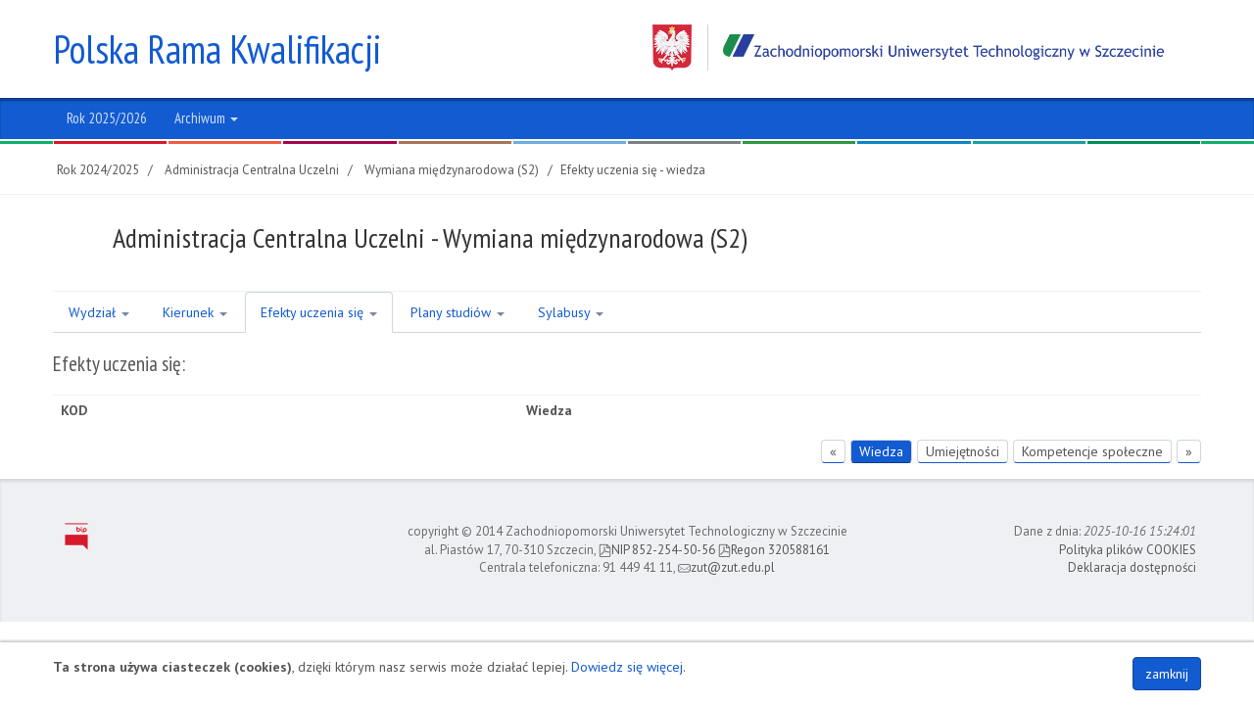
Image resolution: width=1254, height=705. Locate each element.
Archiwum (206, 118)
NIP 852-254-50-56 (657, 549)
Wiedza (881, 451)
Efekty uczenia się (319, 312)
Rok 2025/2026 (107, 118)
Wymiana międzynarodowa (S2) (451, 170)
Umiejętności (962, 451)
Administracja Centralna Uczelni (252, 170)
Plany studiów (457, 312)
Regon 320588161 (774, 549)
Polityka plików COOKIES (1127, 549)
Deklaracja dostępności (1132, 567)
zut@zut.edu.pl (726, 567)
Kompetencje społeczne (1092, 451)
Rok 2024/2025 (98, 170)
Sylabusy (570, 312)
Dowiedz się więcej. (628, 667)
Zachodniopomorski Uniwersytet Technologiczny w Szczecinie (908, 47)
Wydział (99, 312)
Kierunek (195, 312)
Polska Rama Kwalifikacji (217, 48)
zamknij (1166, 673)
